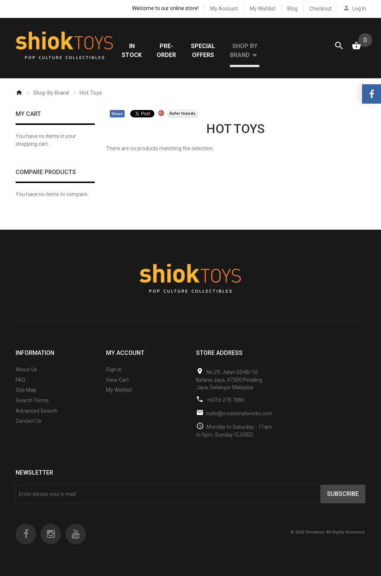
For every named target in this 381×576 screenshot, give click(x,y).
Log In (359, 9)
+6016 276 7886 (225, 400)
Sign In (114, 369)
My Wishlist (263, 9)
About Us (26, 369)
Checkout (320, 9)
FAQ (20, 380)
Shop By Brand (51, 92)
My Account (224, 9)
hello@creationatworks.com (239, 413)
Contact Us (28, 421)
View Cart (117, 380)
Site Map (26, 390)
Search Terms (32, 400)
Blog (292, 9)
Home (19, 92)
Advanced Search (36, 411)
